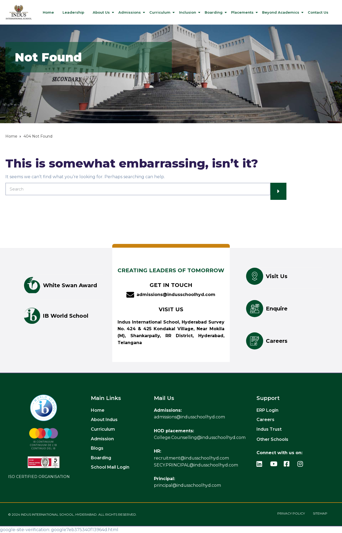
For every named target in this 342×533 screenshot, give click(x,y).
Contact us (318, 12)
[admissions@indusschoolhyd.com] (130, 295)
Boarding (214, 12)
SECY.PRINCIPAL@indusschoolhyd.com (196, 465)
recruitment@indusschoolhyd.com (191, 458)
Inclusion (187, 12)
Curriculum (159, 12)
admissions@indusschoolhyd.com (176, 294)
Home (48, 12)
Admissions (129, 12)
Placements (242, 12)
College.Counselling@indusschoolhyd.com (200, 437)
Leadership (73, 12)
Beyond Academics (280, 12)
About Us (101, 12)
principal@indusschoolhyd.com (187, 485)
